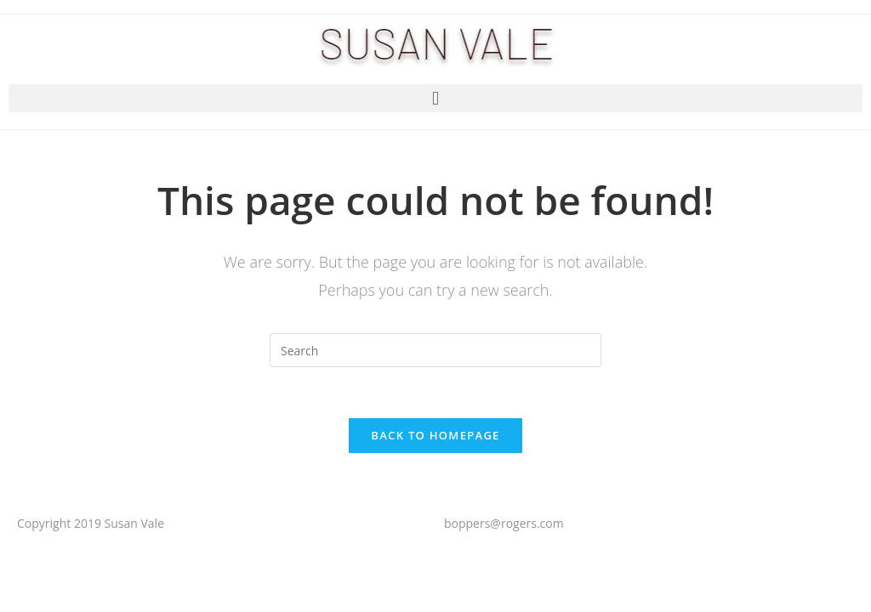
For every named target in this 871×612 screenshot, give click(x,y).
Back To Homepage (435, 435)
